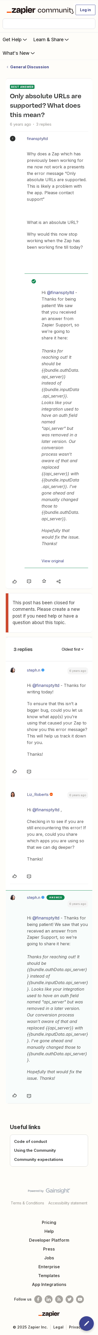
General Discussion (29, 66)
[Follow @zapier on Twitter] (69, 1299)
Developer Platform (49, 1240)
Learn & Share (51, 39)
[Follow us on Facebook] (38, 1299)
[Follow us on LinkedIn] (49, 1299)
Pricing (49, 1222)
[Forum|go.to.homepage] (38, 10)
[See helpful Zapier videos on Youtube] (80, 1299)
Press (49, 1249)
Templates (49, 1275)
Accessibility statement (67, 1203)
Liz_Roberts (38, 794)
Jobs (49, 1257)
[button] (85, 10)
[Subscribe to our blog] (59, 1299)
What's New (19, 53)
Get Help (15, 39)
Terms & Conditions (27, 1203)
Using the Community (35, 1150)
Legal (58, 1327)
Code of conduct (30, 1141)
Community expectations (38, 1159)
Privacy (76, 1327)
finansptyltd (37, 138)
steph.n (33, 670)
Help (49, 1231)
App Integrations (49, 1284)
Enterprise (49, 1266)
